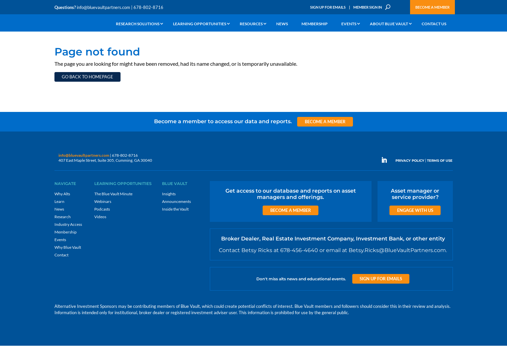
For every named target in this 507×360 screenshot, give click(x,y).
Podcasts (102, 223)
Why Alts (62, 208)
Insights (169, 208)
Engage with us (415, 224)
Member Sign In (367, 7)
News (282, 24)
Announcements (176, 215)
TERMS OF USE (440, 175)
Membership (314, 24)
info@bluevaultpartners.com (103, 7)
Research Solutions (137, 24)
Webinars (102, 215)
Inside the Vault (175, 223)
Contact (61, 269)
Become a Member (432, 7)
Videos (100, 230)
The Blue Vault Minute (113, 208)
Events (348, 24)
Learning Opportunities (199, 24)
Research (62, 230)
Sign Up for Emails (328, 7)
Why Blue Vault (67, 261)
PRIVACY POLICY (409, 175)
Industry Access (68, 238)
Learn (59, 215)
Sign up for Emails (381, 293)
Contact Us (434, 24)
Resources (251, 24)
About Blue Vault (389, 24)
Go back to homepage (87, 91)
